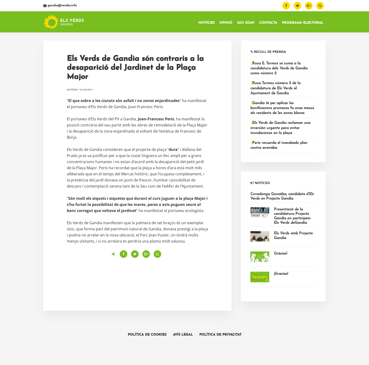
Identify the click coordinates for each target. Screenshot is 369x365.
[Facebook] (286, 5)
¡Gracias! (281, 275)
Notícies (72, 91)
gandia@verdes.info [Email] (60, 5)
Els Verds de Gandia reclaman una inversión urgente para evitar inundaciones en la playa (280, 129)
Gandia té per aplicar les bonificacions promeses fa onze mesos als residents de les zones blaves (282, 109)
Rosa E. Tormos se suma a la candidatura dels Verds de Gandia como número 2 (279, 70)
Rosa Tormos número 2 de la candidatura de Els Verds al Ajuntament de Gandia (275, 89)
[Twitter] (297, 5)
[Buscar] (320, 5)
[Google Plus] (309, 5)
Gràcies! (280, 255)
